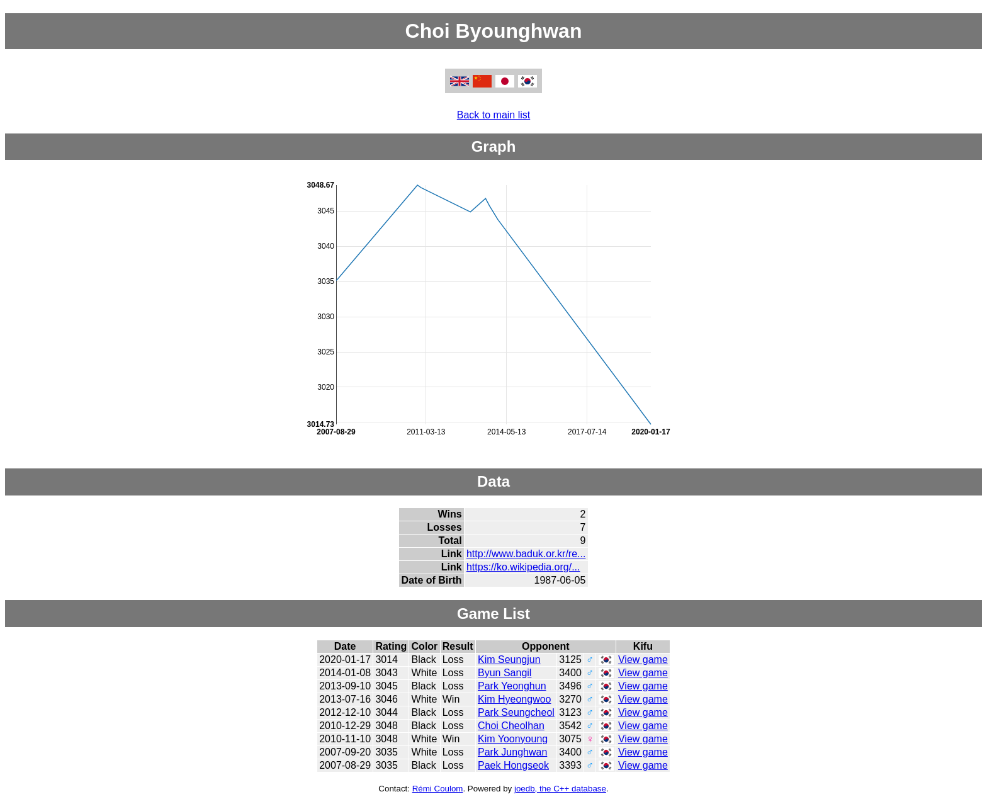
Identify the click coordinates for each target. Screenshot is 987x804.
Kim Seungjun (509, 659)
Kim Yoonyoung (513, 738)
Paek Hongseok (513, 765)
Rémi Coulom (437, 788)
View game (643, 659)
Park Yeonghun (512, 686)
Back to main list (493, 115)
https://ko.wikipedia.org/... (523, 567)
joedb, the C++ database (560, 788)
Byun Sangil (504, 672)
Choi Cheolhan (511, 725)
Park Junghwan (512, 752)
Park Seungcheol (516, 712)
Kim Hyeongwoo (514, 699)
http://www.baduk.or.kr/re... (525, 553)
